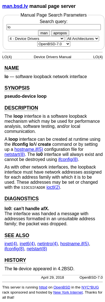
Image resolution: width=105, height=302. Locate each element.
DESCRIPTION (21, 108)
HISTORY (15, 260)
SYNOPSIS (17, 88)
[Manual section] (36, 38)
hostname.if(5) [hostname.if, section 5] (29, 149)
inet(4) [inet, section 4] (10, 243)
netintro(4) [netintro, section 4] (47, 243)
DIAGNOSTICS (21, 198)
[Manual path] (53, 44)
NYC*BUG (90, 287)
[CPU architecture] (82, 38)
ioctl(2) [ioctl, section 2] (53, 187)
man (44, 33)
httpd (43, 287)
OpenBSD (61, 287)
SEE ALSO (16, 235)
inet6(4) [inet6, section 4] (27, 243)
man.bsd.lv (15, 6)
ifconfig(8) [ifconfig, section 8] (68, 159)
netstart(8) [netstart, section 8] (14, 154)
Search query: (53, 24)
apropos (60, 33)
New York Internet (68, 292)
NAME (11, 68)
